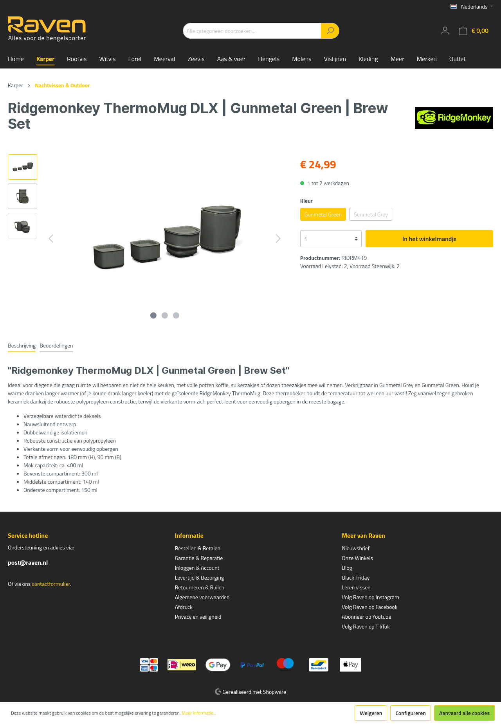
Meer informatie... (199, 713)
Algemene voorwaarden (202, 597)
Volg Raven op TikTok (366, 626)
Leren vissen (356, 587)
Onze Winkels (357, 558)
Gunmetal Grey (370, 214)
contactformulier (51, 584)
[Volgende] (278, 238)
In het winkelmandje (429, 238)
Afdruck (184, 607)
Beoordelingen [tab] (56, 345)
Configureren (410, 713)
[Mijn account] (445, 30)
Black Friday (355, 577)
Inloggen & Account (197, 568)
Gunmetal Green (323, 214)
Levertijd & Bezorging (199, 577)
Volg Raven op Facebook (369, 607)
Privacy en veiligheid (198, 616)
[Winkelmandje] (473, 30)
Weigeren (371, 713)
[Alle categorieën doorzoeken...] (252, 31)
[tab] (22, 345)
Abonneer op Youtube (366, 616)
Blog (347, 568)
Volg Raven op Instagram (370, 597)
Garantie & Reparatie (199, 558)
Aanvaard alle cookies (464, 713)
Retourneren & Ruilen (200, 587)
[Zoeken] (330, 31)
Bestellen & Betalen (197, 548)
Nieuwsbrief (355, 548)
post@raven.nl (28, 562)
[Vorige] (51, 238)
